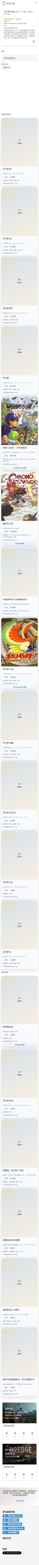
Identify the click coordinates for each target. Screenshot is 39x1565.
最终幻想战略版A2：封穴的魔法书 (18, 1379)
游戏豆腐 (8, 3)
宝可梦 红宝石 (9, 812)
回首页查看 (19, 1501)
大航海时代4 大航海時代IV (15, 599)
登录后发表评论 (9, 58)
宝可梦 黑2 (8, 308)
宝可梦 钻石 (8, 1100)
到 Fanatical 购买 (19, 1045)
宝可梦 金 (7, 238)
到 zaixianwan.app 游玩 (19, 468)
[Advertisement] (19, 91)
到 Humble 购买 (19, 543)
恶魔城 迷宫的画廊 (11, 1240)
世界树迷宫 (8, 1027)
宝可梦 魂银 (8, 743)
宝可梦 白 (7, 952)
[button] (36, 2)
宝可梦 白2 (8, 882)
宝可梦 (6, 378)
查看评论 (6, 68)
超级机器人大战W (11, 1309)
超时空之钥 (8, 523)
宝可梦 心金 (8, 669)
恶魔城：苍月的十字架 (13, 1170)
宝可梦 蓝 (7, 169)
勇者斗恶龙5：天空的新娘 (15, 448)
